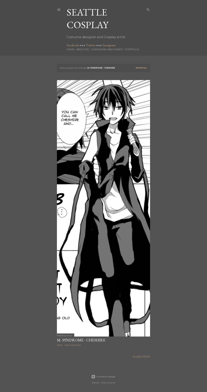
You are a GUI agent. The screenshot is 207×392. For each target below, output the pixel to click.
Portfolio (132, 49)
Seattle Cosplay (88, 18)
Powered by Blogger (103, 377)
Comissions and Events (107, 49)
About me (82, 49)
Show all (141, 68)
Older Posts (141, 356)
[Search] (148, 9)
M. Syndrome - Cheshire (81, 340)
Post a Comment (73, 345)
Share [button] (59, 345)
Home (70, 49)
